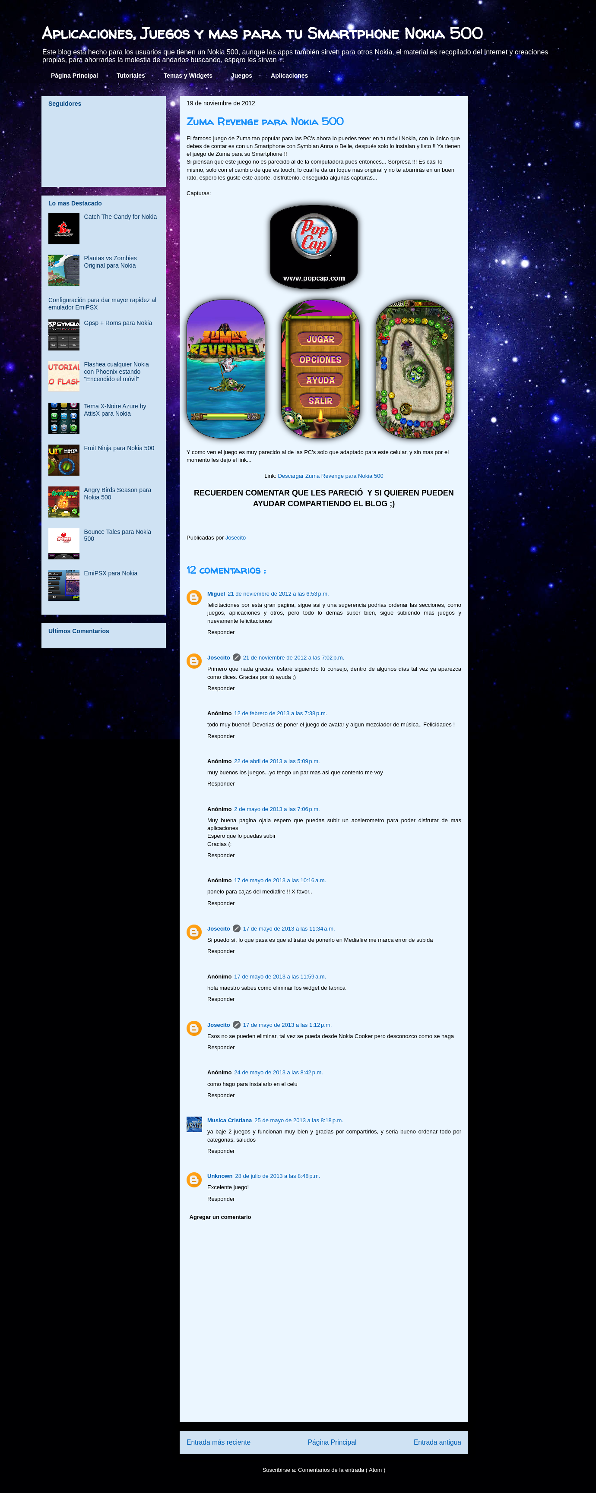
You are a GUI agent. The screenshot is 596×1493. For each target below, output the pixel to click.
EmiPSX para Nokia (111, 573)
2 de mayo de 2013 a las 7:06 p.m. (277, 809)
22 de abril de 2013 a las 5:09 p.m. (277, 761)
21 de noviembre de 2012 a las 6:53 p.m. (278, 593)
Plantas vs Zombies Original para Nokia (110, 262)
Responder (221, 632)
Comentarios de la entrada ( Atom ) (341, 1470)
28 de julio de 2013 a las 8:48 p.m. (277, 1176)
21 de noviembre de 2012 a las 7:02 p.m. (294, 657)
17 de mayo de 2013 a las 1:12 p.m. (287, 1025)
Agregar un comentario (220, 1217)
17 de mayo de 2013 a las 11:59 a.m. (280, 976)
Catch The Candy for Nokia (120, 216)
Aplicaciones (289, 75)
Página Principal (74, 75)
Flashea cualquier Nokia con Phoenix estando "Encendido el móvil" (116, 371)
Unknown (220, 1176)
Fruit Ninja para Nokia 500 (119, 448)
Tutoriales (131, 75)
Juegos (241, 75)
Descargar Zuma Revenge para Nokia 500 (330, 476)
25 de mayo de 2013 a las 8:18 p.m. (298, 1120)
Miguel (216, 593)
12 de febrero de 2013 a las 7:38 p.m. (280, 713)
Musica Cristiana (229, 1120)
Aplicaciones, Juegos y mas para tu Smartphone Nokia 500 (262, 33)
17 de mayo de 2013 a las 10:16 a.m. (280, 880)
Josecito (218, 657)
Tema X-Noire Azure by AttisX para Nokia (115, 410)
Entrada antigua (437, 1442)
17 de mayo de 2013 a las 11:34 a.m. (289, 928)
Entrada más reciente (218, 1442)
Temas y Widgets (188, 75)
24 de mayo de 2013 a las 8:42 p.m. (278, 1072)
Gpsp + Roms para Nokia (118, 322)
